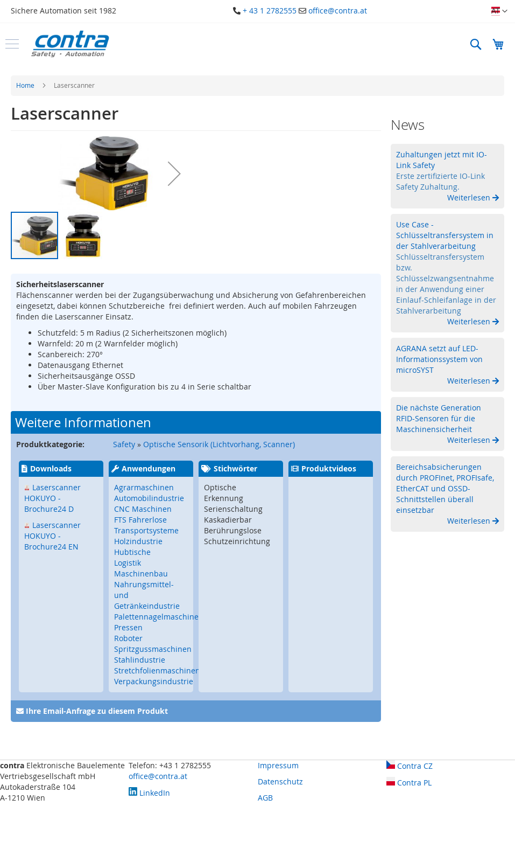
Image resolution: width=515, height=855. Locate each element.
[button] (499, 11)
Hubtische (132, 552)
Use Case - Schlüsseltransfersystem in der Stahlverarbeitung (444, 235)
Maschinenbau (141, 573)
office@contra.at (337, 10)
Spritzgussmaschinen (153, 649)
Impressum (278, 765)
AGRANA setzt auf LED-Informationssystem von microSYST (439, 359)
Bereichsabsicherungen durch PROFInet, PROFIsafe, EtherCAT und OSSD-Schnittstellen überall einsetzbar (445, 488)
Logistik (127, 563)
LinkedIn (149, 793)
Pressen (128, 627)
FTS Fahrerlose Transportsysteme (146, 525)
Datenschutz (280, 781)
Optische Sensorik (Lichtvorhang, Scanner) (219, 444)
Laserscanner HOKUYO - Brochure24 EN (52, 536)
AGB (265, 798)
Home (25, 85)
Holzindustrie (138, 541)
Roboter (128, 638)
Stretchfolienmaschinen (157, 670)
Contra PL (409, 782)
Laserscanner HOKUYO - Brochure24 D (52, 498)
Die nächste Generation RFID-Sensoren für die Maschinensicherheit (438, 418)
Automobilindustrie (149, 498)
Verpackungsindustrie (153, 681)
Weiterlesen (469, 197)
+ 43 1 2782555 (270, 10)
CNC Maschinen (143, 509)
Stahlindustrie (139, 660)
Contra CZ (409, 766)
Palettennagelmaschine (156, 616)
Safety (124, 444)
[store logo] (70, 44)
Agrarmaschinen (144, 487)
